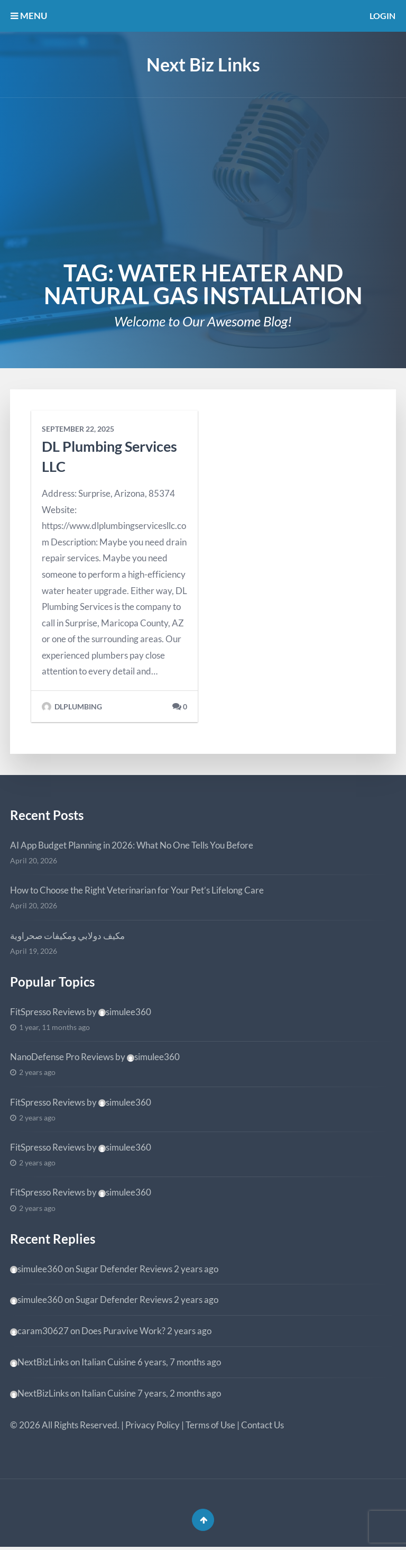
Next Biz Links (203, 64)
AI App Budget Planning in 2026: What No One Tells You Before (131, 845)
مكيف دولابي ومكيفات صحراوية (67, 935)
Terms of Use (210, 1424)
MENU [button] (29, 15)
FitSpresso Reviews (47, 1011)
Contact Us (262, 1424)
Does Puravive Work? (123, 1330)
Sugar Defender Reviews (124, 1268)
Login (381, 15)
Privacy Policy (152, 1424)
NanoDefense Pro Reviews (62, 1056)
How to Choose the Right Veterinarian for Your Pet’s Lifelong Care (137, 890)
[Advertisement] (203, 177)
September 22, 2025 (78, 429)
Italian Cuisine (108, 1361)
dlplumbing (72, 707)
